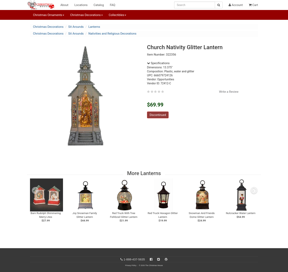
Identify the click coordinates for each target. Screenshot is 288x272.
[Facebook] (151, 259)
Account (236, 5)
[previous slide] (35, 190)
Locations (81, 5)
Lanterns (94, 27)
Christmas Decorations (48, 27)
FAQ (112, 5)
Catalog (99, 5)
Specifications (158, 63)
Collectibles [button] (117, 15)
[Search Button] (219, 5)
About (64, 5)
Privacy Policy (130, 265)
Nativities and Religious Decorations (112, 33)
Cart (253, 5)
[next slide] (254, 190)
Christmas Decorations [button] (86, 15)
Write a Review (229, 92)
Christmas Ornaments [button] (48, 15)
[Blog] (166, 259)
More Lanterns (144, 173)
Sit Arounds (76, 27)
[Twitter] (158, 259)
